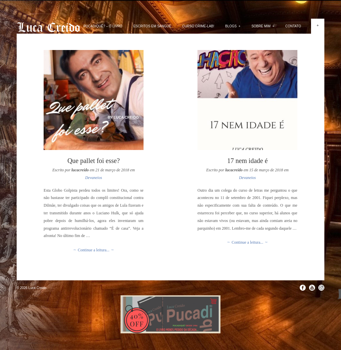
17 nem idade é (247, 160)
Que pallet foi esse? (93, 160)
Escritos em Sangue (152, 26)
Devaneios (93, 177)
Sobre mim (262, 26)
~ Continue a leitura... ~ (94, 250)
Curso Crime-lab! (198, 26)
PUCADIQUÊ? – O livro (103, 26)
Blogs (232, 26)
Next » (328, 109)
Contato (293, 26)
